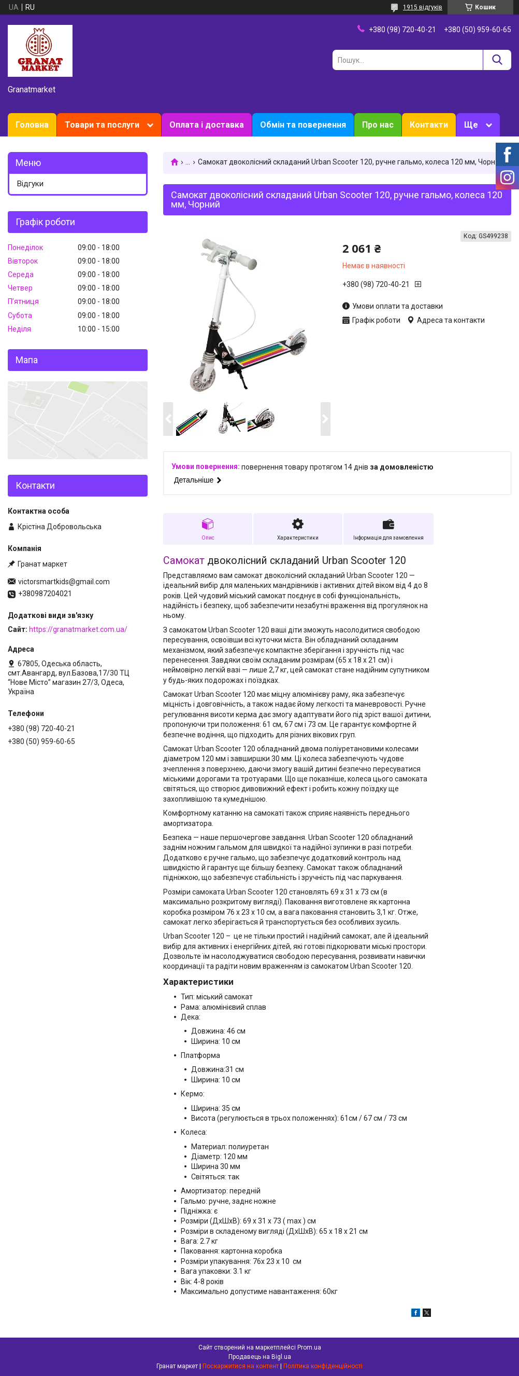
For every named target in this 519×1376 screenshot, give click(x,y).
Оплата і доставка (206, 125)
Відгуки (30, 183)
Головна (32, 125)
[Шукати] (497, 60)
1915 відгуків (422, 7)
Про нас (378, 125)
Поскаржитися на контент (241, 1366)
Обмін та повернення (303, 125)
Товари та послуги (102, 125)
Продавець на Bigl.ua (259, 1356)
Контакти (429, 125)
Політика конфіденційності (323, 1366)
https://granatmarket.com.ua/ (78, 629)
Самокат (184, 561)
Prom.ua (309, 1347)
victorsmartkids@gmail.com (64, 581)
